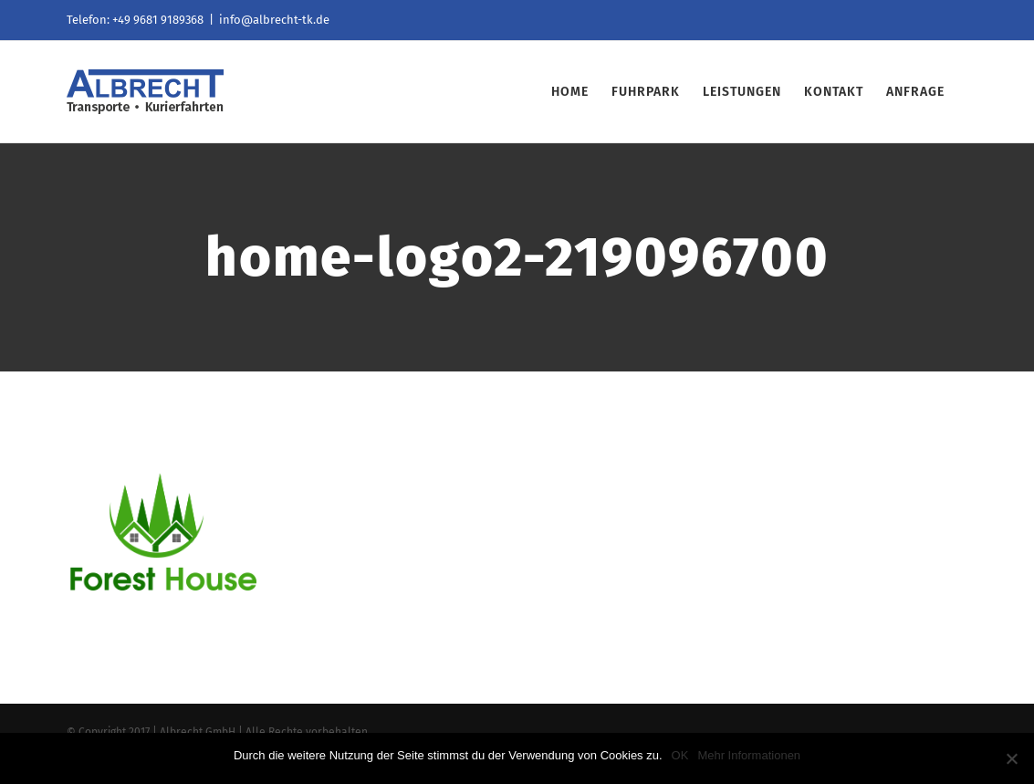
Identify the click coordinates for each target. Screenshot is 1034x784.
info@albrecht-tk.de (274, 19)
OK (680, 755)
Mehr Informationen (748, 755)
